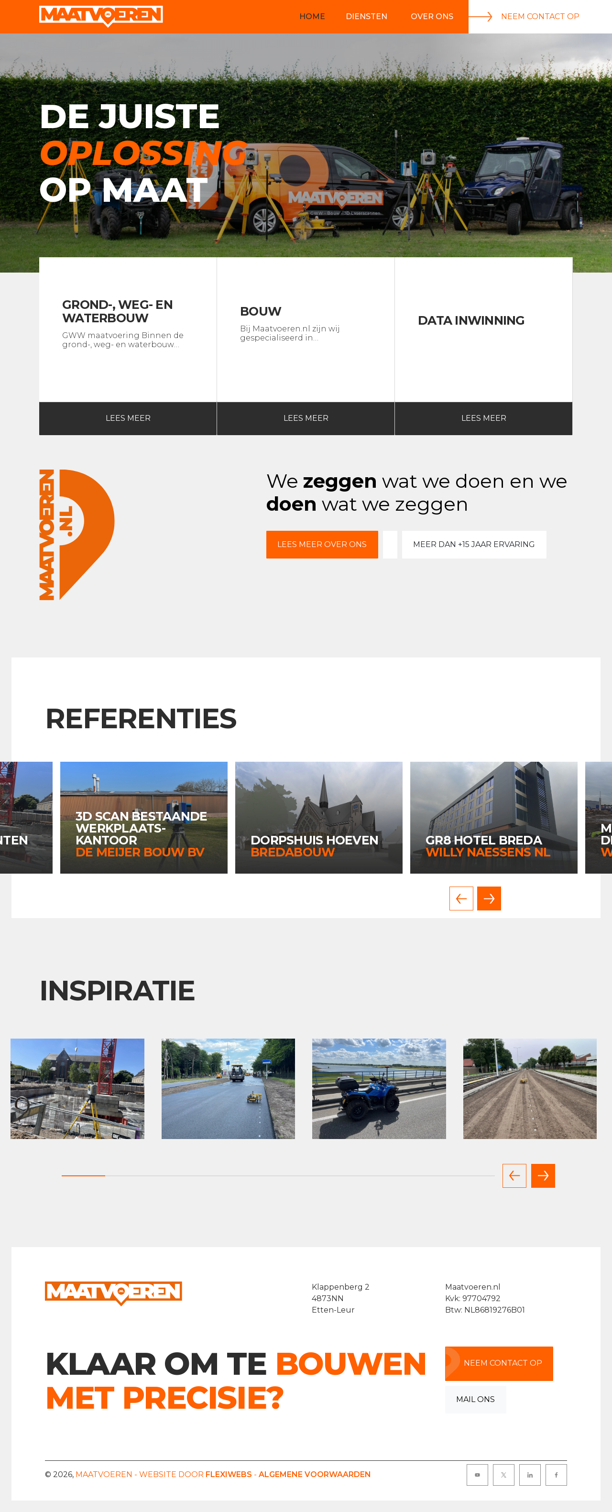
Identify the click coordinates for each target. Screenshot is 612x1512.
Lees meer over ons (322, 544)
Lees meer (95, 418)
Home (312, 16)
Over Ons (432, 16)
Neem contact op (524, 17)
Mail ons (475, 1399)
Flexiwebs (229, 1474)
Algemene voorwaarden (315, 1474)
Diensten (366, 16)
